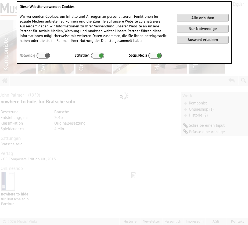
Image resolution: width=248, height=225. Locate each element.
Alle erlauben (202, 17)
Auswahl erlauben (203, 39)
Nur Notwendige (203, 28)
